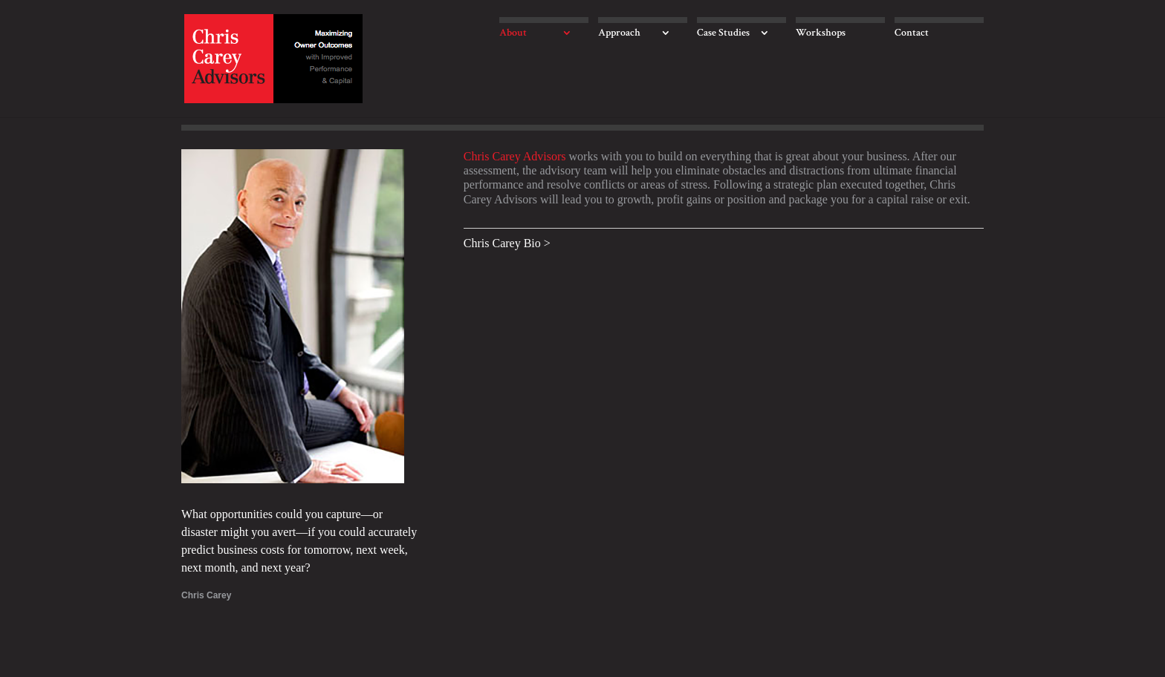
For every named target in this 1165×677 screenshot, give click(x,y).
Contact (912, 33)
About (513, 33)
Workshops (821, 33)
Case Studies (723, 33)
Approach (619, 33)
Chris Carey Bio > (507, 243)
